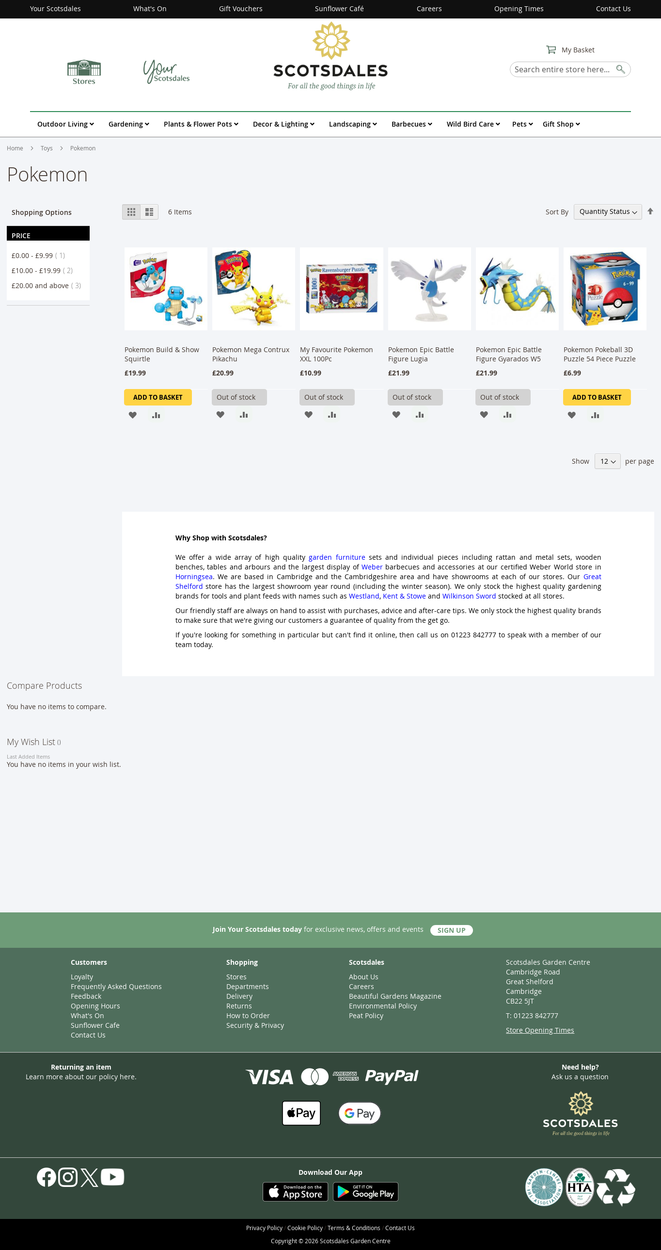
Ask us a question (580, 1076)
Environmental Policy (383, 1005)
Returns (239, 1005)
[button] (132, 414)
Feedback (86, 996)
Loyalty (82, 976)
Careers (429, 8)
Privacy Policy (264, 1228)
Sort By (557, 211)
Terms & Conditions (354, 1228)
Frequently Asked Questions (116, 986)
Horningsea (194, 576)
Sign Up (452, 930)
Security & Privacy (255, 1025)
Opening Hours (95, 1005)
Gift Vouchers (241, 8)
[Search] (621, 68)
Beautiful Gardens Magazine (395, 996)
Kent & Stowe (404, 596)
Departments (247, 986)
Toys (47, 148)
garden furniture (337, 557)
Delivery (239, 996)
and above (49, 285)
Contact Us (613, 8)
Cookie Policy (305, 1228)
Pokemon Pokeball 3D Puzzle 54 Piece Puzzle (600, 354)
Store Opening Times (540, 1030)
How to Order (248, 1015)
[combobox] (570, 69)
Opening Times (519, 8)
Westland (364, 596)
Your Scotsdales (55, 8)
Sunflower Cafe (95, 1025)
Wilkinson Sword (469, 596)
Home (16, 148)
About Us (363, 976)
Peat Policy (366, 1015)
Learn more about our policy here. (81, 1076)
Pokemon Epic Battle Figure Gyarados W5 (509, 354)
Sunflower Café (339, 8)
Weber (372, 566)
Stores (236, 976)
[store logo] (330, 55)
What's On (150, 8)
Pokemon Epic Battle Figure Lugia (421, 354)
